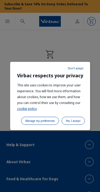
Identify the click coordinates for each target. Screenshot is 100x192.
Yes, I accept (73, 121)
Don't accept (75, 68)
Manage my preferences (40, 121)
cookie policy (27, 108)
